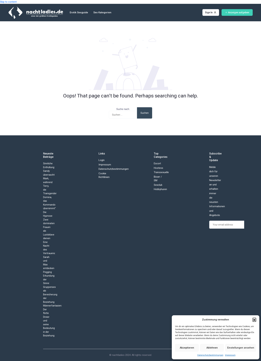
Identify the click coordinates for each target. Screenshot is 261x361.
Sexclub (158, 184)
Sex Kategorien (102, 12)
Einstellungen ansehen (240, 347)
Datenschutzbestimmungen (210, 355)
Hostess (158, 167)
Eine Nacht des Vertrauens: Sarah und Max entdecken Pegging (49, 257)
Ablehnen (212, 347)
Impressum (230, 355)
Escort (157, 163)
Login (102, 160)
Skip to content (8, 1)
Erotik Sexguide (79, 12)
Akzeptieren (187, 347)
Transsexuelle (161, 172)
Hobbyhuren (160, 189)
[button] (254, 319)
